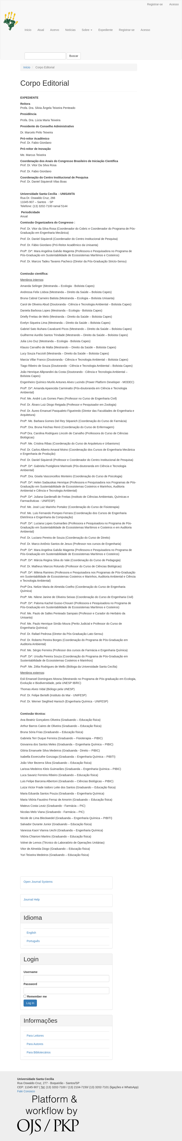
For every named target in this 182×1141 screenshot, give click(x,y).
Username (31, 972)
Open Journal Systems (38, 881)
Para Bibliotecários (39, 1052)
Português (33, 941)
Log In (30, 1003)
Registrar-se (155, 4)
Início (26, 67)
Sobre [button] (87, 30)
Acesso (174, 4)
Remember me (37, 996)
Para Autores (35, 1044)
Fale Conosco (26, 1091)
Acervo (54, 30)
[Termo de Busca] (45, 55)
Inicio (28, 30)
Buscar (73, 56)
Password (30, 984)
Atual (41, 30)
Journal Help (32, 899)
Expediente (105, 30)
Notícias (70, 30)
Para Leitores (35, 1035)
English (31, 932)
